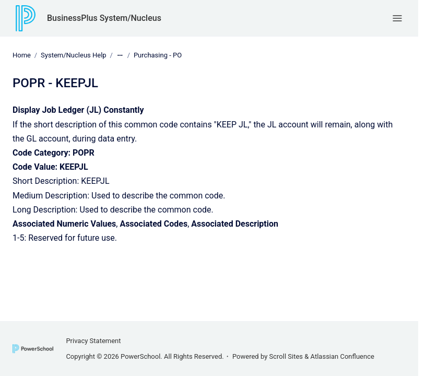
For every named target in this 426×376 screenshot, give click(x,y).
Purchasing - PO (158, 55)
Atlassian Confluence (342, 356)
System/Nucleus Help (73, 55)
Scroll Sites (286, 356)
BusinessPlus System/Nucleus (104, 18)
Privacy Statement (93, 341)
